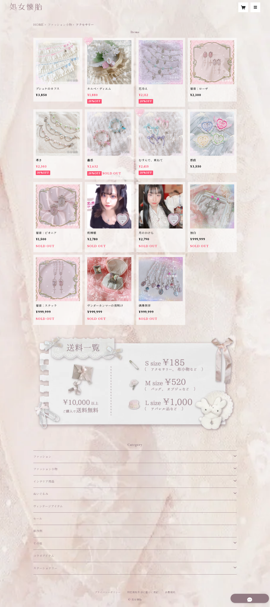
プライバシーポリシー (108, 592)
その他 (37, 543)
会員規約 (170, 592)
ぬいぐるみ (40, 494)
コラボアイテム (43, 556)
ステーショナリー (45, 568)
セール (37, 518)
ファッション (42, 457)
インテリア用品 (43, 481)
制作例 (37, 531)
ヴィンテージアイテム (48, 506)
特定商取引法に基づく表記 (143, 592)
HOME (38, 25)
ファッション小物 (60, 25)
